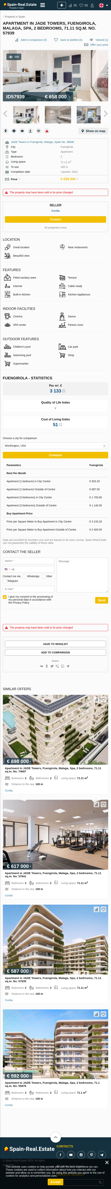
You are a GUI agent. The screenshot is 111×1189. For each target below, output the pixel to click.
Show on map (95, 130)
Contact (55, 218)
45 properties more (55, 226)
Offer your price (99, 44)
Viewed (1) (102, 39)
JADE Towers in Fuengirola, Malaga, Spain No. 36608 (42, 140)
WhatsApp (33, 575)
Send (101, 599)
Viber (49, 575)
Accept (55, 1182)
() (75, 5)
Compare (55, 454)
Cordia (55, 209)
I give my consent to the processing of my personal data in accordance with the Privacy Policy (30, 598)
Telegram (12, 579)
